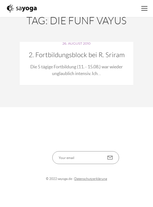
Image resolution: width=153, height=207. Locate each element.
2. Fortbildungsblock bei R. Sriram (77, 55)
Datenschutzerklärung (90, 178)
